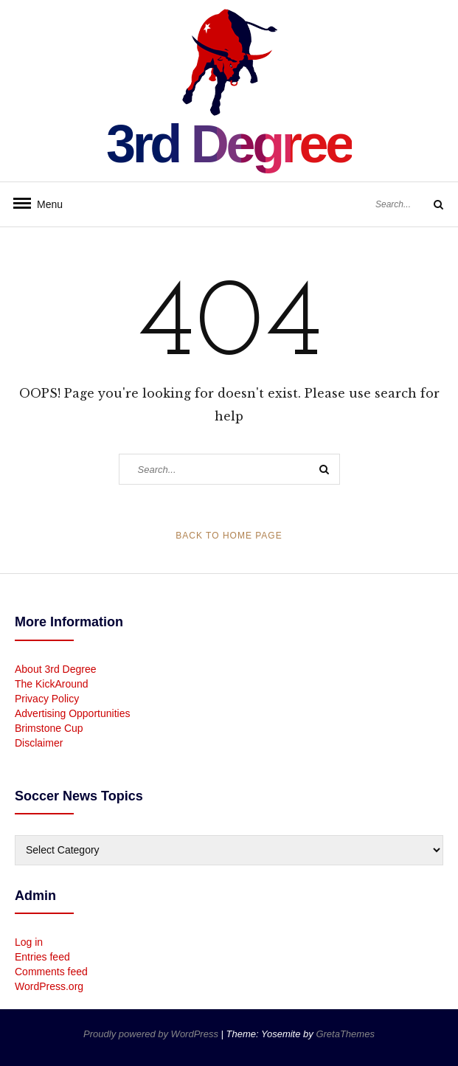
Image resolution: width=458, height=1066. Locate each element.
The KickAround (52, 684)
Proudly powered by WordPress (152, 1033)
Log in (29, 942)
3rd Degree (229, 143)
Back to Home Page (229, 535)
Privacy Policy (47, 699)
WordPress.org (49, 986)
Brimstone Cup (49, 728)
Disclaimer (39, 743)
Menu (44, 204)
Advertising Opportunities (72, 713)
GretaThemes (345, 1033)
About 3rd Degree (56, 669)
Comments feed (51, 971)
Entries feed (42, 957)
